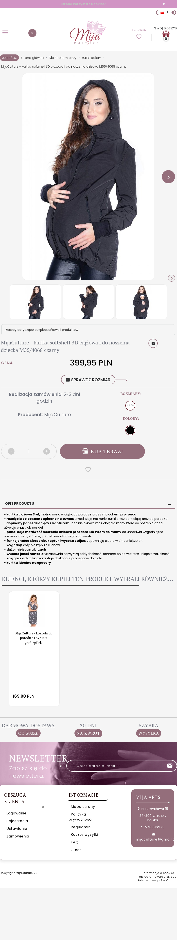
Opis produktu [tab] (19, 503)
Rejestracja (17, 820)
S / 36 (130, 405)
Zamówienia (17, 836)
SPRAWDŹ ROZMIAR (88, 380)
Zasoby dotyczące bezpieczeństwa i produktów (41, 330)
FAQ (75, 842)
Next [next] (171, 278)
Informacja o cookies (159, 873)
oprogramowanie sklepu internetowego (157, 878)
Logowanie (16, 813)
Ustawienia (16, 828)
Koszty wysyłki (84, 834)
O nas (76, 849)
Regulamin (81, 826)
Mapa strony (83, 806)
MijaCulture (57, 414)
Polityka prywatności (80, 817)
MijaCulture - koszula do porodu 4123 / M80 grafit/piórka (33, 638)
